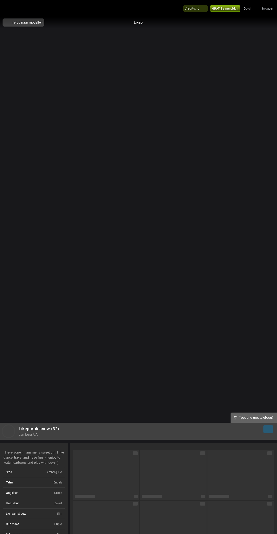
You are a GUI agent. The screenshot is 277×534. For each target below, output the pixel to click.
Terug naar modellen (23, 22)
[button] (250, 8)
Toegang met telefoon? (254, 418)
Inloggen (268, 8)
